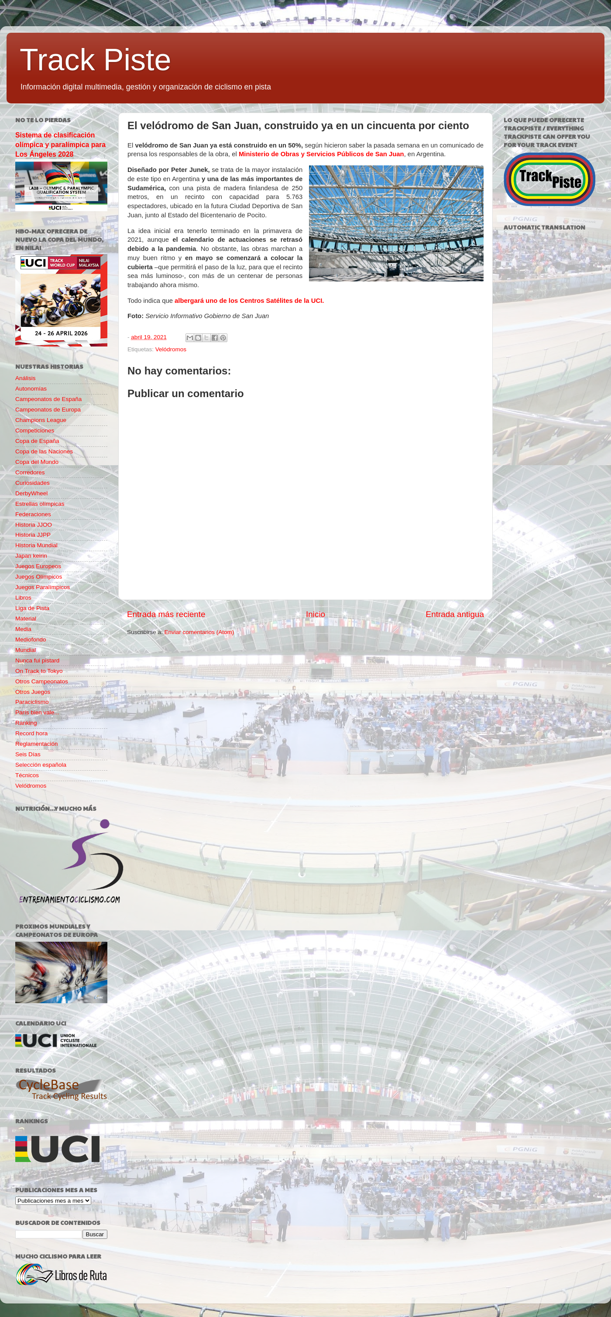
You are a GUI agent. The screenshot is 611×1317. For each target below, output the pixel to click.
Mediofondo (30, 639)
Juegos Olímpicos (38, 576)
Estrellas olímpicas (40, 504)
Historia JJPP (33, 535)
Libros (23, 597)
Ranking (26, 723)
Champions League (40, 420)
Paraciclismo (32, 702)
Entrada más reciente (166, 614)
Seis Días (28, 754)
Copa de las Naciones (44, 451)
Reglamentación (36, 744)
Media (23, 629)
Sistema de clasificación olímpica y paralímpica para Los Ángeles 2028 (60, 144)
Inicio (315, 614)
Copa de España (37, 441)
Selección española (40, 764)
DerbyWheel (31, 493)
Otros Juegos (32, 692)
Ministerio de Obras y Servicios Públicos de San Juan (321, 154)
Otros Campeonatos (41, 681)
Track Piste (95, 60)
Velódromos (170, 349)
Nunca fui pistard (37, 660)
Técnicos (27, 775)
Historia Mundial (36, 545)
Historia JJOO (33, 524)
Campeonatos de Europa (48, 409)
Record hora (31, 733)
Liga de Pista (32, 608)
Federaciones (33, 514)
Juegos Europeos (38, 566)
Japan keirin (31, 555)
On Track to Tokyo (39, 671)
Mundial (25, 650)
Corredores (30, 472)
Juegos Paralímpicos (42, 587)
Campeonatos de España (48, 399)
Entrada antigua (455, 614)
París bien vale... (37, 712)
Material (25, 618)
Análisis (25, 378)
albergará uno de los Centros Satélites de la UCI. (249, 300)
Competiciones (34, 430)
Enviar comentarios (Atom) (199, 632)
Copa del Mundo (36, 462)
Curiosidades (32, 483)
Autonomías (31, 388)
